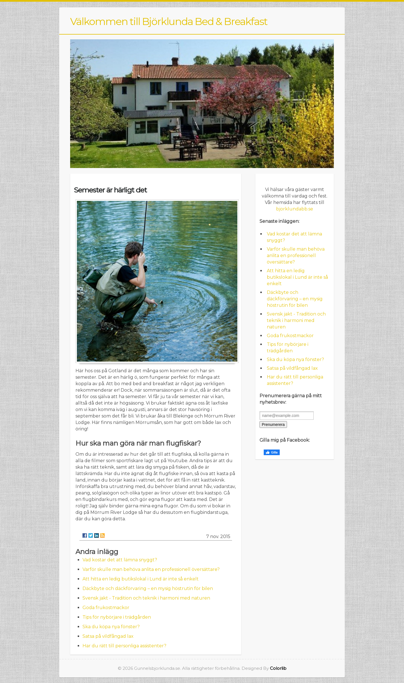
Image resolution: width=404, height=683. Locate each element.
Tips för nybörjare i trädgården (116, 617)
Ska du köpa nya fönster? (111, 626)
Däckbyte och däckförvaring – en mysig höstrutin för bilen (147, 588)
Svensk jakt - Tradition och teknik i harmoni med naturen (146, 598)
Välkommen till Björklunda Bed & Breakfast (168, 21)
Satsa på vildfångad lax (108, 636)
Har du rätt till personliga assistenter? (124, 645)
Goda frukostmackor (105, 607)
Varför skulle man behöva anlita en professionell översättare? (151, 569)
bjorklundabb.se (294, 209)
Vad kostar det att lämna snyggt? (119, 559)
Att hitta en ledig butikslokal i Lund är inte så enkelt (140, 579)
